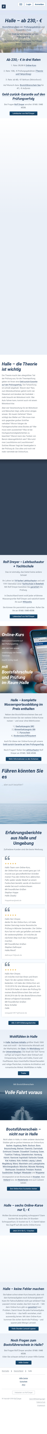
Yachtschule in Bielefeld (33, 584)
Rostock (38, 1169)
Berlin (24, 1145)
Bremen (20, 1148)
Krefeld (25, 1160)
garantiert (34, 587)
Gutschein (23, 1382)
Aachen (9, 1145)
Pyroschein (25, 732)
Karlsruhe (33, 1157)
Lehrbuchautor (32, 750)
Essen (41, 1151)
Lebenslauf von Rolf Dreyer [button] (23, 616)
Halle (8, 1042)
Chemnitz (28, 1148)
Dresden (15, 1151)
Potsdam (30, 1169)
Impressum (41, 1405)
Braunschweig (10, 1148)
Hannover (14, 1157)
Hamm (6, 1157)
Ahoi (23, 1385)
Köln (19, 1160)
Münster (31, 1166)
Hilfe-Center (23, 1378)
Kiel (6, 1160)
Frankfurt (9, 1154)
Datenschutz (41, 1402)
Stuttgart (17, 1172)
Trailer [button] (23, 1073)
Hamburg (38, 1154)
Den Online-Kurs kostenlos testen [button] (23, 1189)
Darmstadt (37, 1148)
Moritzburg (35, 1048)
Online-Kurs (31, 65)
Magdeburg (7, 1163)
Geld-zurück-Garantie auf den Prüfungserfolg (23, 96)
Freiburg (16, 1154)
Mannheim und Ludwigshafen (31, 1163)
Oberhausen (10, 1169)
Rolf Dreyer (19, 104)
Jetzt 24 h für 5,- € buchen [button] (23, 1231)
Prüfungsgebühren (32, 27)
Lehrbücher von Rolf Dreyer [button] (23, 113)
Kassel (40, 1157)
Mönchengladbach (11, 1166)
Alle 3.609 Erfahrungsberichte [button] (23, 1023)
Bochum (31, 1145)
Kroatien (36, 1177)
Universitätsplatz (13, 1051)
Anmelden (39, 4)
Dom (23, 1048)
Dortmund (7, 1151)
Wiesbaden (26, 1172)
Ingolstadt (23, 1157)
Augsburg (17, 1145)
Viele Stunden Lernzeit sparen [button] (24, 1329)
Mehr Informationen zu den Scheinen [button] (23, 759)
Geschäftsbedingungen (37, 1399)
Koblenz (12, 1160)
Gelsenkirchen (27, 1154)
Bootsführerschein (10, 27)
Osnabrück (20, 1169)
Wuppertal (40, 1172)
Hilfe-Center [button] (23, 1363)
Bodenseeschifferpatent (25, 736)
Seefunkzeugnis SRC (25, 726)
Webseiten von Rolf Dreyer (24, 1392)
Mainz (15, 1163)
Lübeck (38, 1160)
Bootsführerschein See (30, 85)
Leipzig (31, 1160)
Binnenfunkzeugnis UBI (25, 729)
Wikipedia (27, 602)
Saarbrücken (7, 1172)
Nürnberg (40, 1166)
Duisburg (34, 1151)
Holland (6, 1180)
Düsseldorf (24, 1151)
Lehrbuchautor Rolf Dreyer (30, 41)
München (23, 1166)
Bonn (38, 1145)
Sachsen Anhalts (18, 1042)
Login (28, 4)
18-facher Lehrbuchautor (25, 580)
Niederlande (23, 1180)
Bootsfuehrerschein (3, 6)
